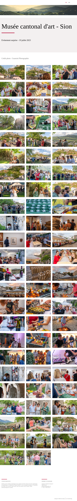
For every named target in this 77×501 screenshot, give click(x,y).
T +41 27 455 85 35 (46, 487)
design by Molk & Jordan (59, 498)
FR (66, 2)
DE (69, 2)
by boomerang (69, 498)
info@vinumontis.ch (46, 486)
